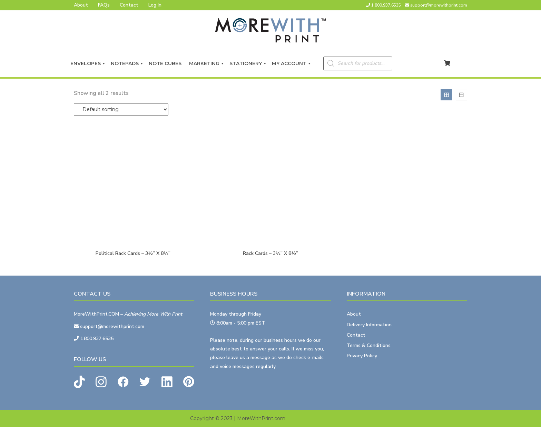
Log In (154, 5)
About (81, 5)
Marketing (207, 63)
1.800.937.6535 (386, 5)
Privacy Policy (362, 355)
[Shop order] (121, 109)
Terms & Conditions (369, 345)
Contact (129, 5)
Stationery (248, 63)
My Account (292, 63)
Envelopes (88, 63)
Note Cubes (166, 63)
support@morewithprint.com (438, 5)
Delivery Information (369, 324)
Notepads (127, 63)
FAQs (104, 5)
